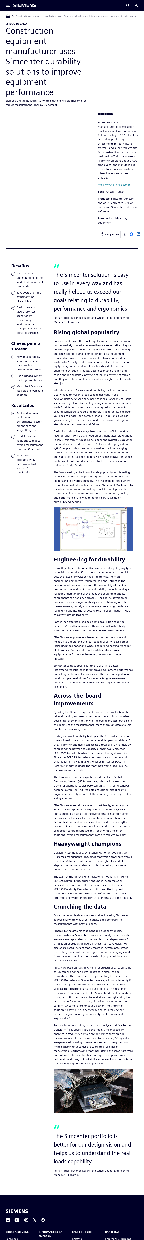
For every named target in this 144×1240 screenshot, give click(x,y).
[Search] (127, 5)
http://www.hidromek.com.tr (114, 184)
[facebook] (131, 234)
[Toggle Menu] (8, 5)
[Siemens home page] (17, 1211)
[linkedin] (138, 234)
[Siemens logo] (24, 5)
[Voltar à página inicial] (8, 16)
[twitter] (124, 234)
